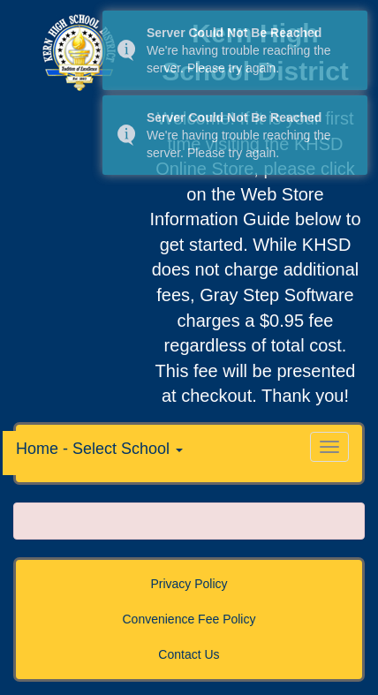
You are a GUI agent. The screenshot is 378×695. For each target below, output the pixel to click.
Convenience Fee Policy (189, 619)
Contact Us (188, 654)
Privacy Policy (188, 584)
